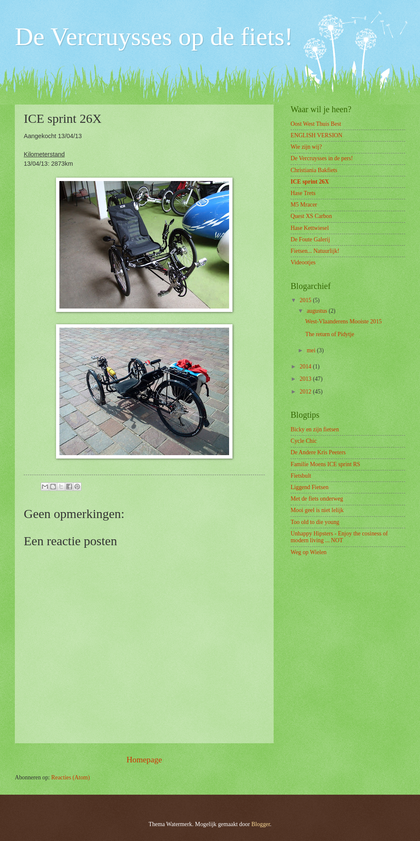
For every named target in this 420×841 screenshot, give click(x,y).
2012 (306, 391)
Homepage (144, 759)
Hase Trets (303, 193)
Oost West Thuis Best (316, 124)
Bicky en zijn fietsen (315, 429)
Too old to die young (315, 522)
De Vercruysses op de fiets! (154, 37)
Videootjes (303, 262)
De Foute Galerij (310, 239)
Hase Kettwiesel (310, 228)
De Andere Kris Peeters (318, 452)
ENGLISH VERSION (316, 135)
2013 (306, 379)
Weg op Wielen (309, 552)
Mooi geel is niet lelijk (317, 510)
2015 (306, 300)
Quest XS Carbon (311, 216)
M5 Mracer (304, 204)
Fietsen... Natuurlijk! (315, 251)
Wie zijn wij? (306, 147)
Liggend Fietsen (309, 487)
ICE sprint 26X (310, 181)
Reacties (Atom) (70, 777)
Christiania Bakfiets (314, 170)
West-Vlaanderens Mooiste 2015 (343, 321)
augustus (318, 311)
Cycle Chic (304, 441)
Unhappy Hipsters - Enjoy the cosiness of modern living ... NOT (339, 537)
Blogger (261, 824)
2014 (306, 366)
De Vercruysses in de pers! (322, 158)
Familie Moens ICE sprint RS (325, 464)
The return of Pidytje (329, 334)
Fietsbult (301, 476)
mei (312, 350)
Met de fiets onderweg (317, 499)
